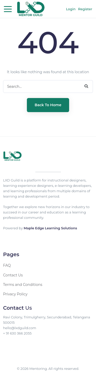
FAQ (7, 265)
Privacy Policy (15, 294)
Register (85, 9)
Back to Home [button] (48, 105)
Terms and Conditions (22, 284)
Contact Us (13, 275)
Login (71, 9)
